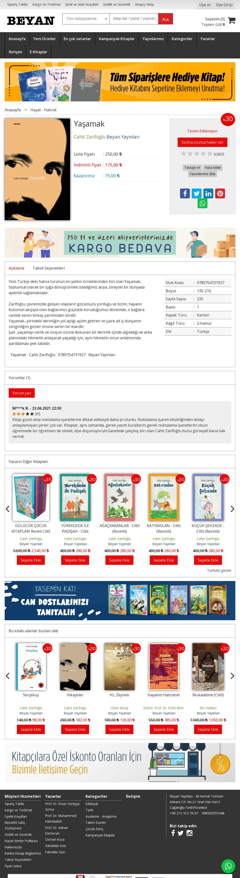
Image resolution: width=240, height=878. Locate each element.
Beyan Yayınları (101, 354)
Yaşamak (18, 354)
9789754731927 (72, 354)
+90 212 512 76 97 (184, 813)
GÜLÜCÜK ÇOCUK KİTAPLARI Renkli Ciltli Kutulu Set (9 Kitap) (30, 531)
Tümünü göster (219, 570)
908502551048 (213, 813)
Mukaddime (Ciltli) (208, 694)
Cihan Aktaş (119, 708)
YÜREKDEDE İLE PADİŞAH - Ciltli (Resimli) (75, 531)
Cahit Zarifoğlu (42, 354)
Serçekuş (31, 694)
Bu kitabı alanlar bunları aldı (33, 630)
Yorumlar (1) (19, 377)
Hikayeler (75, 694)
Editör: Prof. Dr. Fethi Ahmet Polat (169, 708)
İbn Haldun (208, 708)
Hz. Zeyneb (119, 694)
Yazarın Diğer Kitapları (28, 461)
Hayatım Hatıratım (164, 694)
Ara (165, 19)
